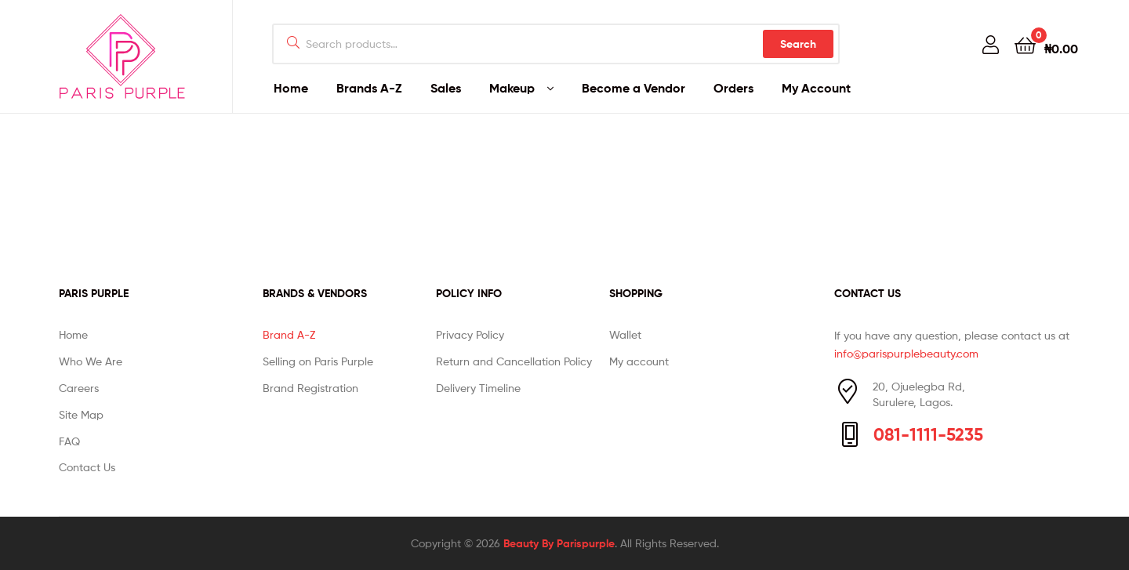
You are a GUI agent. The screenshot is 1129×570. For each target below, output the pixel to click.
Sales (445, 88)
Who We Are (90, 361)
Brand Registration (310, 387)
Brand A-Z (289, 334)
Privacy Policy (470, 334)
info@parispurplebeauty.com (906, 353)
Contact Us (87, 467)
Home (291, 88)
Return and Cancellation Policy (514, 361)
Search (798, 44)
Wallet (625, 334)
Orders (733, 88)
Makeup (512, 88)
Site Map (81, 414)
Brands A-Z (369, 88)
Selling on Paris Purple (318, 361)
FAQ (69, 441)
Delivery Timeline (478, 387)
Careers (79, 387)
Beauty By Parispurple (559, 543)
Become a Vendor (633, 88)
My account (639, 361)
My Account (816, 88)
